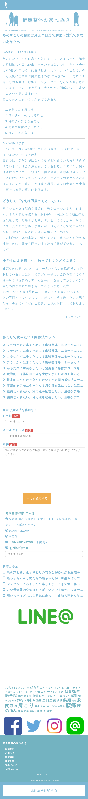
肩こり (34, 52)
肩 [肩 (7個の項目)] (15, 706)
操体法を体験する (44, 790)
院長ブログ (11, 765)
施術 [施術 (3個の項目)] (14, 701)
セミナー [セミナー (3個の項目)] (20, 692)
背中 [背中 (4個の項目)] (37, 706)
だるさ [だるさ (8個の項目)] (34, 687)
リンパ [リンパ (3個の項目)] (54, 692)
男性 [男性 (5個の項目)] (59, 700)
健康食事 (9, 761)
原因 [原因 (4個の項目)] (49, 696)
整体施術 (8, 52)
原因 (21, 52)
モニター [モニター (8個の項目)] (43, 691)
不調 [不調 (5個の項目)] (60, 691)
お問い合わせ (19, 548)
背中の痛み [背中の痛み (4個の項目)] (58, 706)
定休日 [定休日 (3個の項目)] (66, 696)
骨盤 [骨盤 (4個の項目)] (49, 711)
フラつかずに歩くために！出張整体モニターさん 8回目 (46, 356)
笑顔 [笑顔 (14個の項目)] (67, 700)
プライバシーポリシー (44, 775)
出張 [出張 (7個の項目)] (35, 695)
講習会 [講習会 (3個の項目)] (33, 711)
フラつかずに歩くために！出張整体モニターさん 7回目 (46, 362)
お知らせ (9, 753)
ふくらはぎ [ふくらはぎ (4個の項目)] (46, 688)
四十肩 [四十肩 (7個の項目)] (57, 695)
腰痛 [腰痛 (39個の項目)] (71, 705)
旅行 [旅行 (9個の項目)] (20, 700)
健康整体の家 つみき (20, 513)
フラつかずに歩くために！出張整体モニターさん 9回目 (46, 350)
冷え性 (27, 52)
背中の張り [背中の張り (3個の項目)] (46, 706)
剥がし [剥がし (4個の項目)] (43, 696)
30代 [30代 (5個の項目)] (8, 687)
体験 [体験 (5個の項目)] (20, 696)
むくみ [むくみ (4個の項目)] (57, 688)
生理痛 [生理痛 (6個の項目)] (37, 700)
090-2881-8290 (21, 542)
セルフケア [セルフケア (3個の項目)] (31, 692)
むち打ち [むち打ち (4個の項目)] (67, 688)
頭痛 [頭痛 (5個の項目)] (39, 711)
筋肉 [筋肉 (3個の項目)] (74, 701)
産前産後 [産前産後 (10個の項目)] (49, 700)
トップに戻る (74, 317)
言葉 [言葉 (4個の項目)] (26, 711)
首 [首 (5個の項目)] (44, 711)
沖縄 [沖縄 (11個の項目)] (28, 700)
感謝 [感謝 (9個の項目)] (74, 696)
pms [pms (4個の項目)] (14, 688)
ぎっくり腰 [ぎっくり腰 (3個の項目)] (23, 688)
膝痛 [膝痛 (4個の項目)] (20, 711)
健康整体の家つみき (15, 743)
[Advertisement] (44, 657)
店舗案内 (9, 749)
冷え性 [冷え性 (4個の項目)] (27, 696)
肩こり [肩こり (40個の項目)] (26, 705)
